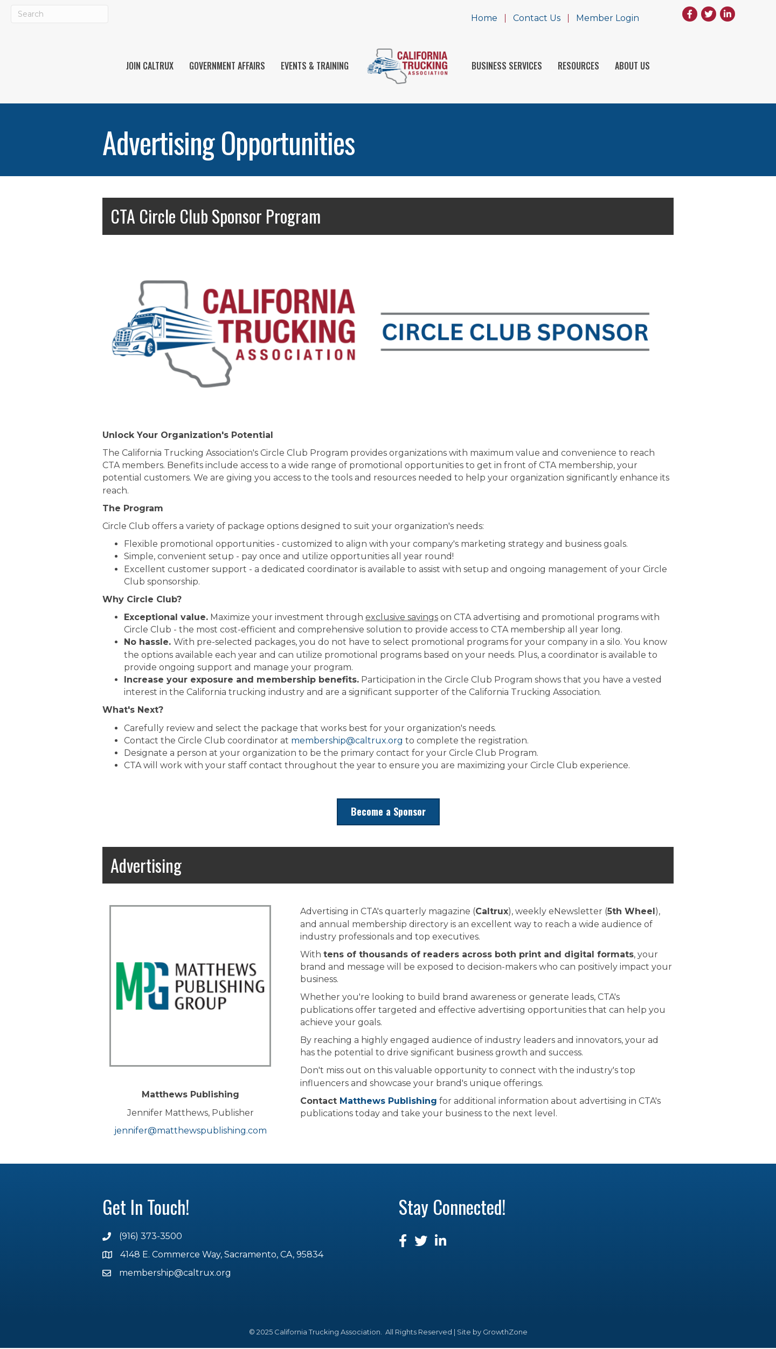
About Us (632, 66)
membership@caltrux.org (347, 741)
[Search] (59, 14)
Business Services (507, 66)
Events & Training (315, 66)
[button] (388, 812)
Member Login (607, 18)
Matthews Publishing (388, 1102)
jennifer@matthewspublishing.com (190, 1131)
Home (484, 18)
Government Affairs (227, 66)
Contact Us (536, 18)
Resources (578, 66)
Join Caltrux (150, 66)
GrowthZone (505, 1333)
